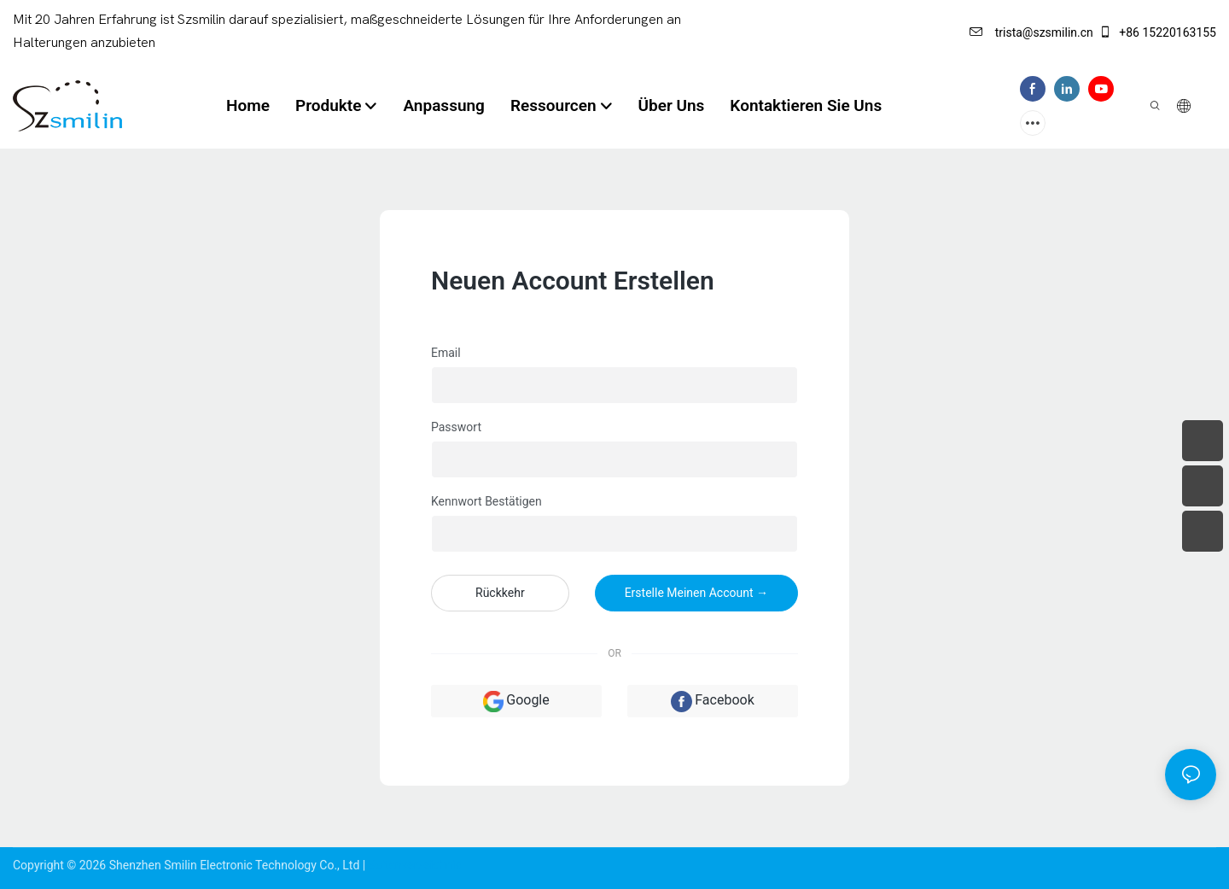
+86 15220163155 (1157, 32)
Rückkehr (500, 592)
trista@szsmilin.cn (1031, 32)
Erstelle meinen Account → (696, 592)
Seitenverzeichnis (415, 865)
